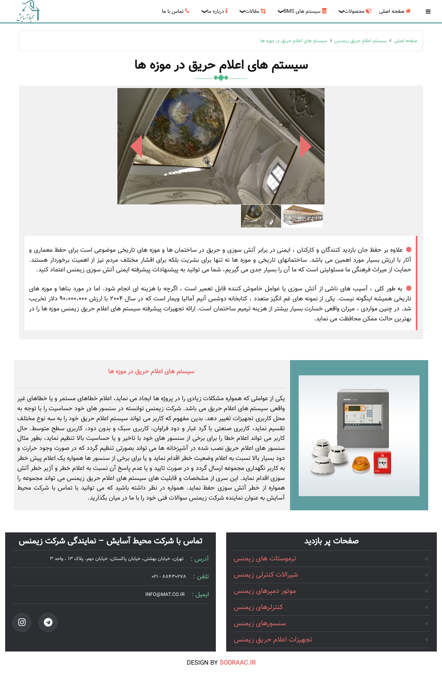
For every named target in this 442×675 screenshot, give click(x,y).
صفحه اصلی (405, 41)
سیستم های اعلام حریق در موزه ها (293, 41)
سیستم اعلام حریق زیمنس (361, 41)
